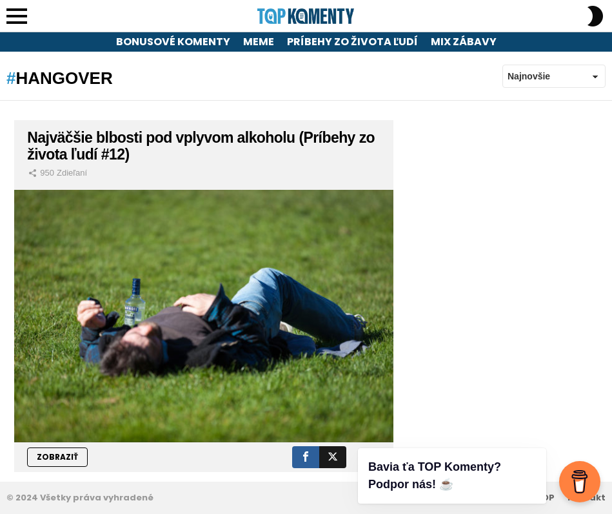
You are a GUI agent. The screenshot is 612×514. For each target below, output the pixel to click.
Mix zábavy (464, 41)
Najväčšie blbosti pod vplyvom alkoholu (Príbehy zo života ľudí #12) (201, 146)
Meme (258, 41)
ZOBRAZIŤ (57, 456)
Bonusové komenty (173, 41)
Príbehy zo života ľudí (352, 41)
